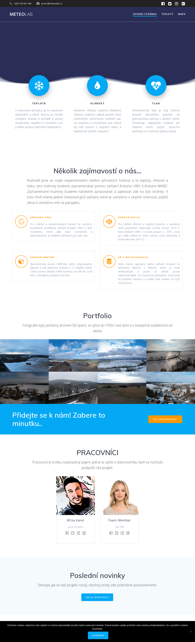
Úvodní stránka (145, 14)
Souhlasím (98, 635)
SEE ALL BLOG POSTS (97, 605)
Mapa (181, 14)
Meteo (21, 14)
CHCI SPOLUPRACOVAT (165, 427)
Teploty (167, 14)
